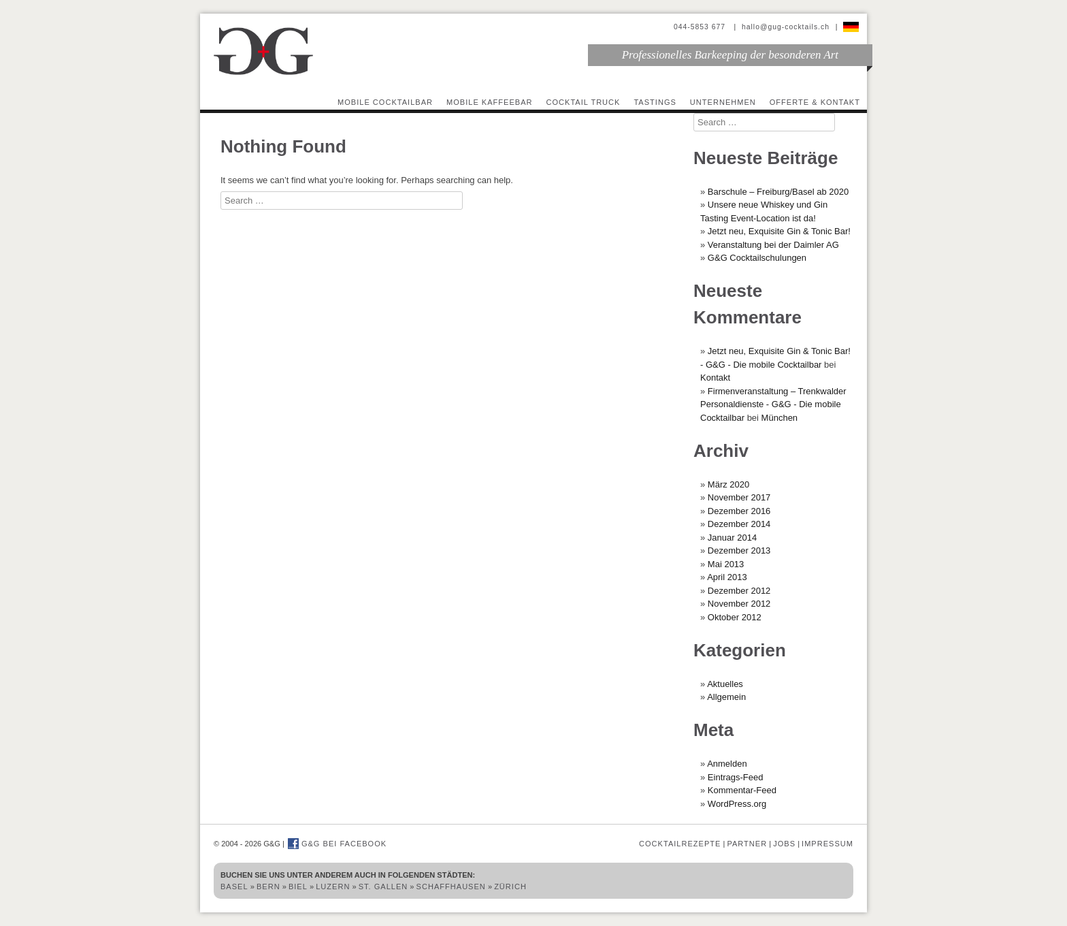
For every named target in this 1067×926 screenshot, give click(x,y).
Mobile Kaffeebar (489, 102)
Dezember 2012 (739, 591)
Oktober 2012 (734, 617)
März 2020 (728, 484)
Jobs (784, 844)
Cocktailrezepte (680, 844)
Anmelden (727, 764)
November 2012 (739, 603)
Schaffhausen (451, 886)
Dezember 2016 (739, 511)
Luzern (333, 886)
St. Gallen (383, 886)
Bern (268, 886)
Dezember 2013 (739, 550)
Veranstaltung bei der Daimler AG (773, 245)
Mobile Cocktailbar (385, 102)
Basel (234, 886)
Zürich (510, 886)
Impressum (827, 844)
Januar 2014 (732, 537)
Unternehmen (723, 102)
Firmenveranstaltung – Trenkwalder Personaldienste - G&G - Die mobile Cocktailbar (773, 404)
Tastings (655, 102)
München (779, 418)
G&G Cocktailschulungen (757, 258)
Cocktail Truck (583, 102)
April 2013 (727, 577)
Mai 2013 (726, 564)
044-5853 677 (701, 27)
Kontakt (715, 377)
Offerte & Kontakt (815, 102)
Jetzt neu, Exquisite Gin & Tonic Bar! (779, 231)
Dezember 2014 (739, 524)
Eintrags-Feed (736, 777)
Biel (298, 886)
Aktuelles (725, 684)
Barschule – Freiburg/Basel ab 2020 (778, 192)
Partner (747, 844)
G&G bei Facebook (337, 843)
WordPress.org (737, 804)
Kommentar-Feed (742, 790)
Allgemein (726, 697)
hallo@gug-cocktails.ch (786, 27)
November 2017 (739, 497)
